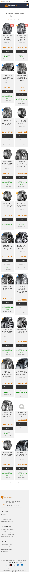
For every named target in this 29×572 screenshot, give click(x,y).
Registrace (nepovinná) (6, 544)
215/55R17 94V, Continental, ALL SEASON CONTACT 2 (7, 289)
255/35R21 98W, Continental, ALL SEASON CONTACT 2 (7, 247)
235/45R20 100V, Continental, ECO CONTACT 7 (22, 331)
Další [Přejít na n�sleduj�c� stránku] (19, 482)
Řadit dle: (8, 16)
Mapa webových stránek (7, 521)
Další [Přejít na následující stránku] (19, 19)
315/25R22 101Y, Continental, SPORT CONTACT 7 (7, 454)
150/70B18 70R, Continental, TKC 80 (22, 414)
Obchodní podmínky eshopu (8, 532)
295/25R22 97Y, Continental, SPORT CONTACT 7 (7, 205)
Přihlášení (26, 1)
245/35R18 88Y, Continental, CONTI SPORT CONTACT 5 (21, 372)
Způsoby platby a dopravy (7, 529)
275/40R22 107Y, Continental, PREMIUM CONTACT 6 (7, 38)
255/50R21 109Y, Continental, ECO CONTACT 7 (22, 205)
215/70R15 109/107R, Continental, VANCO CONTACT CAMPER (22, 290)
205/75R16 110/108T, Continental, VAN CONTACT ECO (7, 373)
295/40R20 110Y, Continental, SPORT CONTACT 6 (7, 331)
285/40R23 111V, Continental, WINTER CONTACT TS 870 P (21, 78)
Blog (2, 517)
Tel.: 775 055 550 (5, 1)
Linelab (20, 562)
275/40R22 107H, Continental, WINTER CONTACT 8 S (7, 78)
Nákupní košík (4, 551)
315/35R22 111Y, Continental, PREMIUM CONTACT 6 (21, 38)
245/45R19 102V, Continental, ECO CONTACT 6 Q (7, 414)
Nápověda (3, 514)
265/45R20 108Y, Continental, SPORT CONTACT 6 (21, 246)
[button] (27, 5)
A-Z (13, 16)
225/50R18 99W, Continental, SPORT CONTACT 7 (7, 163)
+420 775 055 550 (12, 506)
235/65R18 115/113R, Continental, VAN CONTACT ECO (22, 164)
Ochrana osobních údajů (7, 536)
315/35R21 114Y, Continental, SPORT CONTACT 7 (21, 121)
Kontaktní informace (6, 519)
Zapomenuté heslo (5, 547)
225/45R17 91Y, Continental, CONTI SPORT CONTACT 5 (21, 454)
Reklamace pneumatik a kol (8, 534)
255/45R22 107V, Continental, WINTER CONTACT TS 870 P (7, 122)
